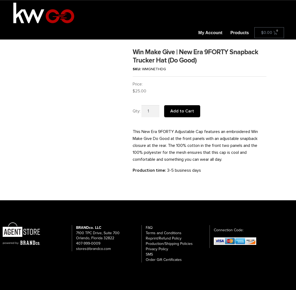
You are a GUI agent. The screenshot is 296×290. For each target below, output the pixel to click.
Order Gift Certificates (164, 259)
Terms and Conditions (163, 233)
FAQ (149, 227)
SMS (149, 254)
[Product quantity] (150, 111)
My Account (210, 32)
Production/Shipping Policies (169, 243)
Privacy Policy (157, 249)
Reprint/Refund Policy (163, 238)
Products (239, 32)
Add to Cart (182, 111)
